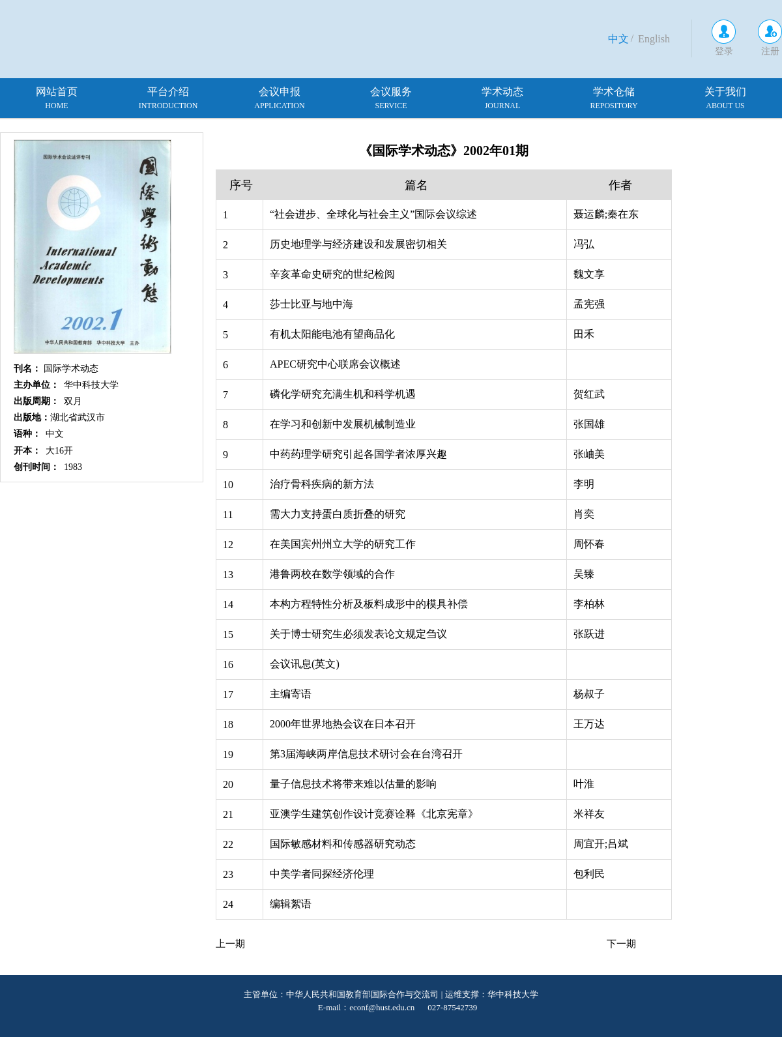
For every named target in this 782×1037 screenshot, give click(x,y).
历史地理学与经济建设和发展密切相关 (358, 244)
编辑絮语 (290, 903)
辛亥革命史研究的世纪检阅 (332, 274)
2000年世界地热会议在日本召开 (343, 723)
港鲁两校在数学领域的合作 (332, 573)
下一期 (621, 944)
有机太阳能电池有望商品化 (332, 334)
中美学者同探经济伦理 (322, 873)
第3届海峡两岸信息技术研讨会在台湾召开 (366, 753)
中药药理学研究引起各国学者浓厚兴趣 (358, 454)
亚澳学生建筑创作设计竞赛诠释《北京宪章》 (374, 813)
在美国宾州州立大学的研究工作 (343, 543)
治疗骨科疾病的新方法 (322, 483)
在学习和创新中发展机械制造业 (343, 424)
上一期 (230, 944)
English (654, 38)
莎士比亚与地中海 (311, 304)
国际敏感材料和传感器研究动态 (343, 843)
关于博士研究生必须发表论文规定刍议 (358, 633)
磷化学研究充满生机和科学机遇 (343, 394)
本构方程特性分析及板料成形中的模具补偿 (369, 603)
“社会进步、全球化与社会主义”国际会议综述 (373, 214)
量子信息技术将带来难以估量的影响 (353, 783)
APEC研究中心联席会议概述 (335, 364)
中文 (618, 38)
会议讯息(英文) (305, 663)
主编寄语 (290, 693)
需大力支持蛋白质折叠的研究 (337, 513)
